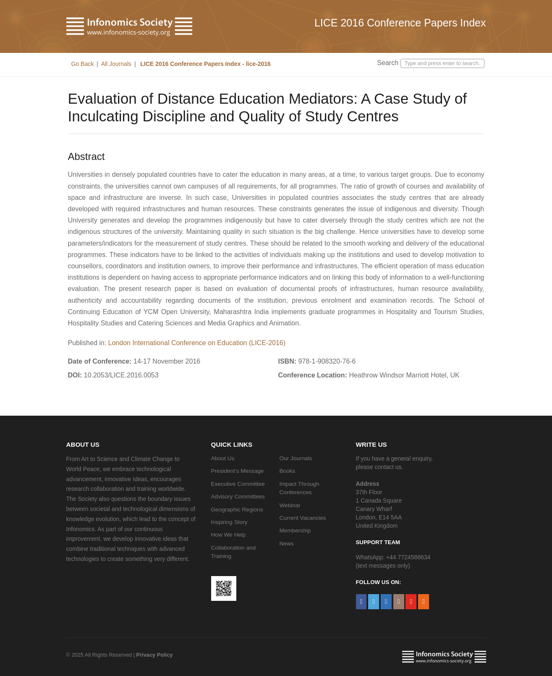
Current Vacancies (303, 518)
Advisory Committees (238, 496)
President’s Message (237, 471)
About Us (223, 458)
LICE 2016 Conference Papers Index (400, 23)
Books (288, 471)
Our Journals (296, 458)
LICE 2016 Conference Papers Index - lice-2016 (204, 63)
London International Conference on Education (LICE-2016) (197, 342)
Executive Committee (238, 484)
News (287, 543)
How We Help (228, 535)
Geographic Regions (237, 509)
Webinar (290, 505)
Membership (295, 530)
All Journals (116, 63)
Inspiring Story (229, 522)
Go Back (82, 63)
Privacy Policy (154, 655)
